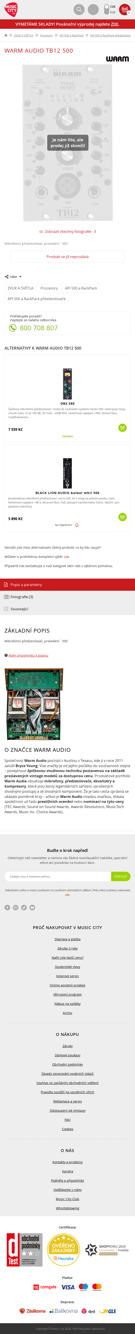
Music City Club (67, 1199)
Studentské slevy (67, 967)
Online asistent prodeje (67, 985)
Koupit (122, 428)
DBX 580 (68, 403)
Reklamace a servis (67, 1101)
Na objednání (63, 525)
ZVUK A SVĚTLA (23, 35)
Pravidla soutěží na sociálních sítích (67, 1092)
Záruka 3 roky (67, 948)
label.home (6, 35)
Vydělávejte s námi (68, 1190)
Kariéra (67, 1171)
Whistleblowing (67, 1208)
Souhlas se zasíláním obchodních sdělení (67, 1083)
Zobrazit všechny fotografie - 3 (70, 231)
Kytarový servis (67, 976)
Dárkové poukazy (67, 1055)
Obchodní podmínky (67, 1064)
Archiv (67, 1013)
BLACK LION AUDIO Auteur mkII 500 (67, 493)
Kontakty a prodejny (67, 1162)
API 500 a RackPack (71, 35)
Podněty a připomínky (67, 1180)
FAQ (68, 1120)
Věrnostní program (67, 994)
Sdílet (13, 276)
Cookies (67, 1129)
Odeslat (120, 876)
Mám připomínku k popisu (28, 655)
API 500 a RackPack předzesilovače (112, 35)
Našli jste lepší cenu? (67, 957)
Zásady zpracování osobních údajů (67, 1073)
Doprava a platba (68, 939)
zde (66, 557)
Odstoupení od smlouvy (68, 1110)
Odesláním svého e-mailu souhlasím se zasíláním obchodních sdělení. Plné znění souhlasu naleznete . (67, 892)
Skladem (67, 436)
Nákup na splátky (67, 1004)
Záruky (68, 1046)
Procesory (46, 35)
